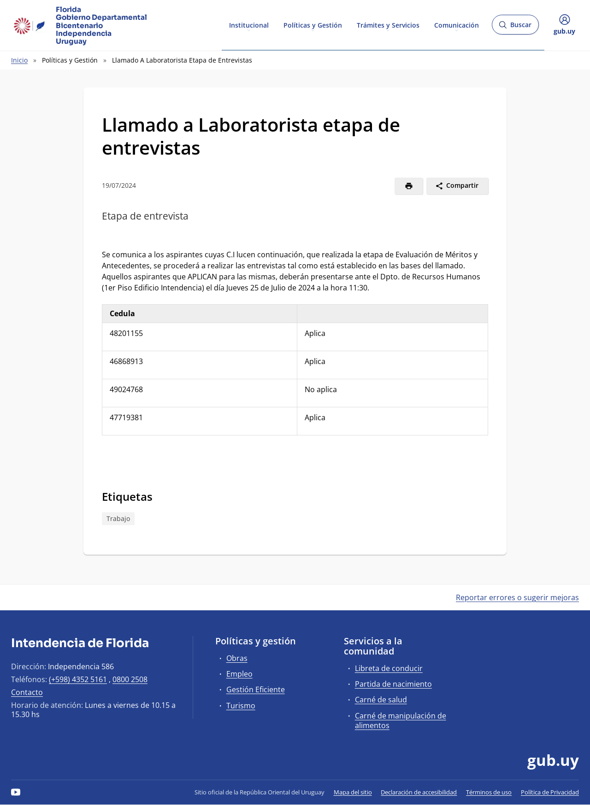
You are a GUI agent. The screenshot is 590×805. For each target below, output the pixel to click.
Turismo (240, 706)
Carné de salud (381, 700)
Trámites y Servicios (388, 24)
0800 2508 (130, 679)
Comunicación (456, 24)
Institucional (249, 24)
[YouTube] (15, 792)
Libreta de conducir (389, 668)
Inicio (19, 60)
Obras (237, 658)
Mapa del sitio (353, 792)
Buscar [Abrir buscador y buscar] (515, 27)
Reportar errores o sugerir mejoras (517, 597)
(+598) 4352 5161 (78, 679)
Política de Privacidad (550, 792)
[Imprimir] (409, 186)
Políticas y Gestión (312, 24)
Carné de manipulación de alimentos (400, 720)
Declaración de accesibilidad (419, 792)
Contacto (27, 692)
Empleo (239, 674)
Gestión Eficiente (255, 689)
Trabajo (118, 518)
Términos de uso (489, 792)
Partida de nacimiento (393, 684)
